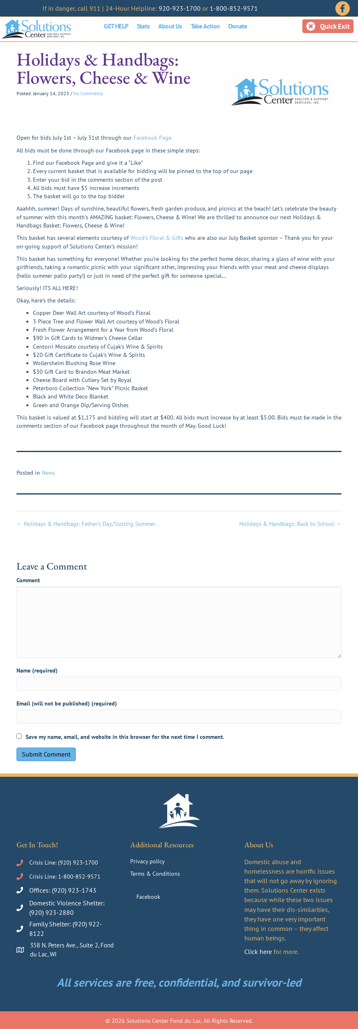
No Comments (88, 93)
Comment (28, 580)
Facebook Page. (153, 137)
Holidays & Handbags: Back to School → (290, 523)
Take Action (205, 26)
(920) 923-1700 (78, 862)
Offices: (40, 890)
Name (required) (37, 670)
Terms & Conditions (155, 873)
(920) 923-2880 (51, 912)
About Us (170, 26)
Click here (258, 951)
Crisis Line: (43, 862)
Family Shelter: (51, 924)
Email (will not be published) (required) (66, 703)
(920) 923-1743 (74, 890)
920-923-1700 (180, 8)
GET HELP (116, 26)
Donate (237, 26)
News (48, 472)
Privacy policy (147, 861)
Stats (143, 26)
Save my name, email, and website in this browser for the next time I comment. (125, 737)
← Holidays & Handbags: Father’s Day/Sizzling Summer (85, 523)
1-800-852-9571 (234, 8)
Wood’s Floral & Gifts (156, 237)
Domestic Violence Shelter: (67, 903)
